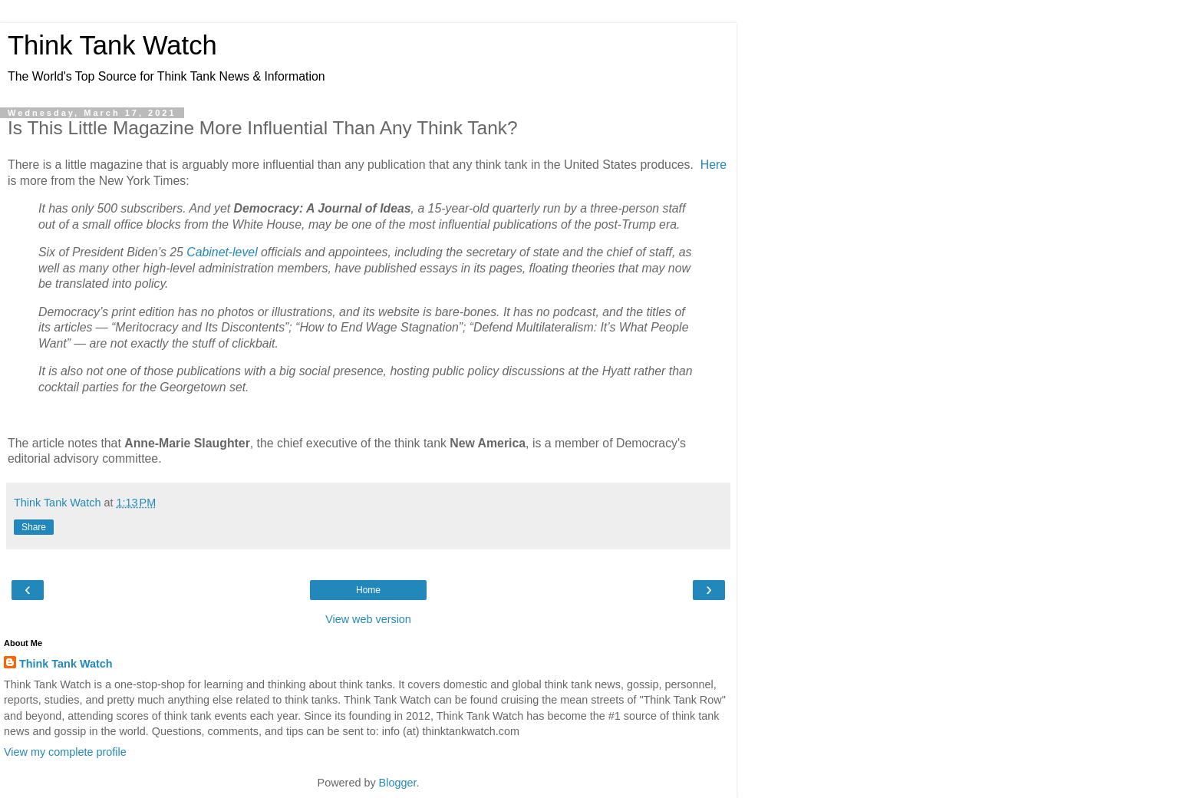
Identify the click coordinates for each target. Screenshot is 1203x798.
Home (368, 590)
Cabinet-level (221, 252)
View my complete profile (65, 752)
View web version (368, 619)
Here (713, 164)
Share (33, 527)
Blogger (398, 783)
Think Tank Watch (112, 45)
